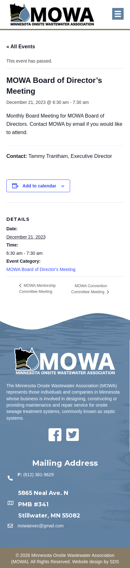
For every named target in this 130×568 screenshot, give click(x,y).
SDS (114, 561)
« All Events (20, 46)
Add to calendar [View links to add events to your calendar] (39, 185)
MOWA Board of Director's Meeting (41, 269)
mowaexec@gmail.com (41, 525)
